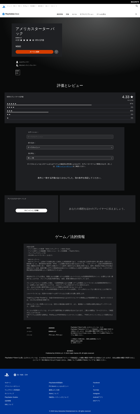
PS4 (19, 6)
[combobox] (70, 135)
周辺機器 (32, 6)
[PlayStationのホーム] (4, 6)
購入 (47, 6)
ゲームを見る (89, 12)
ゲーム (8, 6)
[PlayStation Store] (11, 12)
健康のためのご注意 (76, 338)
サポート (53, 6)
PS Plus (25, 6)
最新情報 (40, 6)
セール (63, 12)
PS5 (14, 6)
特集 (56, 12)
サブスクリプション (75, 12)
